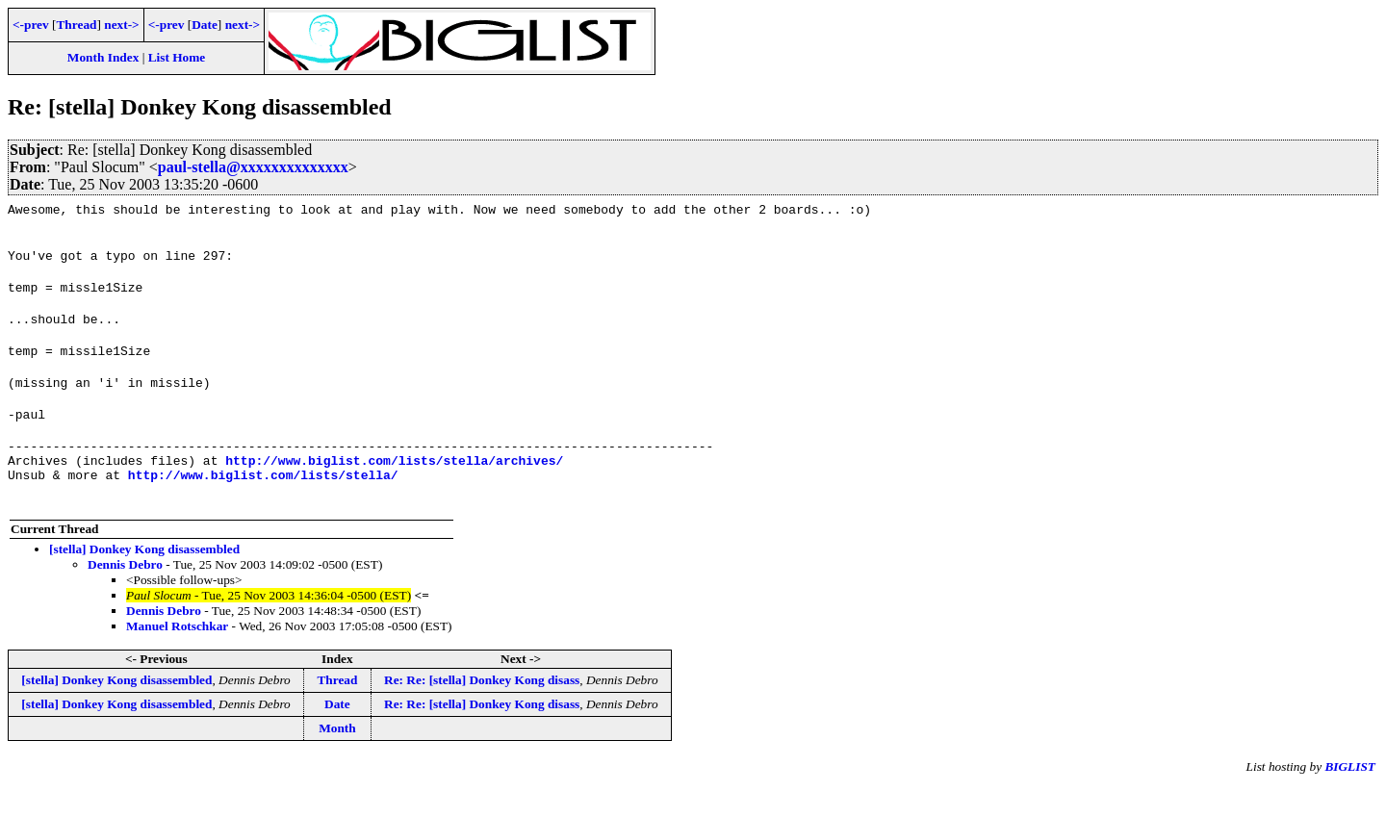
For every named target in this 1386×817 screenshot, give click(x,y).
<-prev (31, 24)
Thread (76, 24)
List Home (177, 57)
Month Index (103, 57)
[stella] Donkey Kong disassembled (144, 581)
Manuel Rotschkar (177, 658)
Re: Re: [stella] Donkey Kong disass (481, 711)
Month (337, 760)
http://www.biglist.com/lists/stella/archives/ (394, 489)
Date (205, 24)
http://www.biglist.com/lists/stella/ (263, 506)
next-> (121, 24)
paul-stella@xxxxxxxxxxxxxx (253, 167)
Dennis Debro (125, 596)
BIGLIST (1349, 798)
